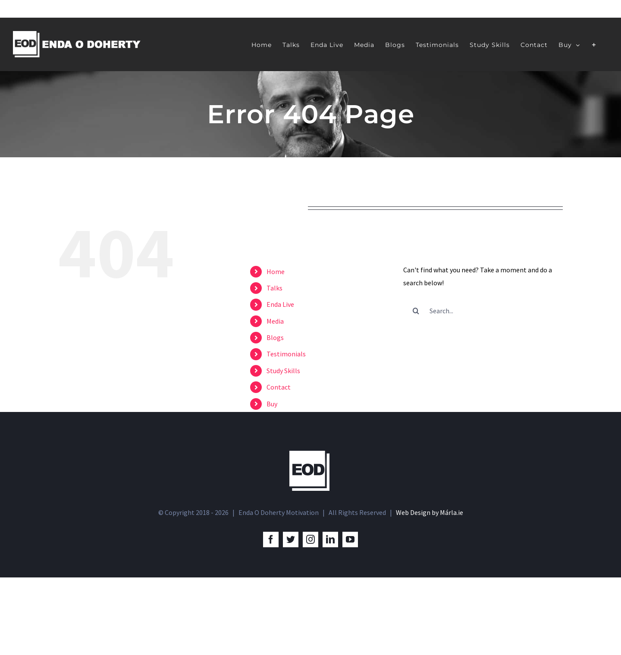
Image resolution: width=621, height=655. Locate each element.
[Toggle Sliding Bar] (594, 44)
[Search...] (483, 311)
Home (276, 271)
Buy (272, 403)
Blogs (275, 337)
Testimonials (286, 353)
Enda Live (280, 304)
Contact (279, 387)
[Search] (416, 311)
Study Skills (283, 370)
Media (275, 321)
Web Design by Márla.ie (429, 590)
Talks (274, 288)
